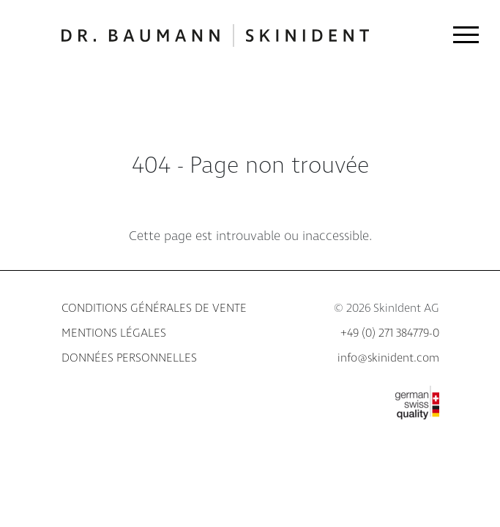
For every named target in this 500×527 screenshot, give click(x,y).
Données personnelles (129, 358)
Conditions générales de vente (154, 308)
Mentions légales (113, 333)
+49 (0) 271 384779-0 (389, 333)
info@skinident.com (388, 358)
